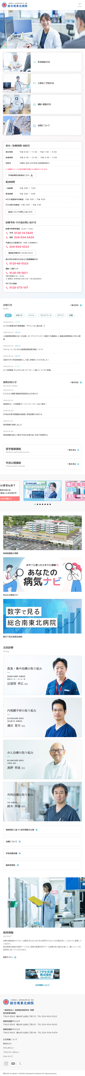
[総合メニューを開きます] (80, 5)
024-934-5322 (19, 247)
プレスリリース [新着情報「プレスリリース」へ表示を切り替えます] (45, 315)
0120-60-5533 (19, 263)
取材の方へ (7, 1044)
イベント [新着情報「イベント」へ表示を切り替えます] (31, 315)
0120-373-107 (19, 287)
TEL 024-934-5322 (47, 1016)
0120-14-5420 (23, 233)
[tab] (37, 504)
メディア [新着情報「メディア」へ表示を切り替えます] (60, 315)
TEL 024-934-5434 (48, 1033)
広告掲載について (42, 985)
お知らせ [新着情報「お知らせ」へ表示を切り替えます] (19, 315)
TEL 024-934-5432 (47, 1024)
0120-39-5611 (19, 273)
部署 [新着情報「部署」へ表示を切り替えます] (71, 315)
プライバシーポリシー (11, 1052)
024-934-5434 (24, 237)
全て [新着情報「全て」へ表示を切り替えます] (8, 315)
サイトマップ (8, 1056)
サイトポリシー (8, 1048)
